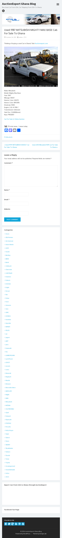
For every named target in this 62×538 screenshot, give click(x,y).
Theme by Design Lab (39, 533)
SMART (8, 445)
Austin (8, 251)
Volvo (7, 473)
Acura (7, 234)
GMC (7, 312)
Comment (8, 163)
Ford (7, 302)
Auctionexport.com (41, 43)
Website (7, 209)
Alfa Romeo (9, 237)
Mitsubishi (9, 137)
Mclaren (8, 384)
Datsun (8, 280)
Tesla (7, 459)
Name (7, 190)
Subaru (8, 452)
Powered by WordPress (23, 533)
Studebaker (9, 448)
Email (6, 199)
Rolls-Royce (9, 430)
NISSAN (8, 405)
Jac (6, 334)
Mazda (8, 380)
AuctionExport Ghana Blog (19, 4)
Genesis (8, 305)
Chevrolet (9, 269)
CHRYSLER (9, 273)
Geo (7, 309)
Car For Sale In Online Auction (14, 119)
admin (20, 37)
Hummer (8, 319)
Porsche (8, 427)
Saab (7, 434)
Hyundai (8, 323)
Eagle (7, 287)
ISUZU (7, 330)
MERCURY (9, 391)
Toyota (8, 462)
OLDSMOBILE (10, 409)
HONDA (8, 316)
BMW (7, 259)
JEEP (7, 341)
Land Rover (9, 359)
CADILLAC (9, 266)
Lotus (7, 369)
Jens (7, 344)
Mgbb (7, 394)
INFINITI (8, 327)
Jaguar (8, 337)
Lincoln (8, 366)
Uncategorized (10, 466)
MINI (7, 398)
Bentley (8, 255)
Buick (7, 262)
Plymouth (8, 419)
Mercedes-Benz (11, 387)
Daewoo (8, 277)
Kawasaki (8, 348)
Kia (7, 352)
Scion (7, 441)
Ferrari (8, 291)
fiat (7, 294)
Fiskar (7, 298)
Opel (7, 412)
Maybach (8, 377)
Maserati (8, 373)
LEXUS (8, 362)
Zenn (7, 477)
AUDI (7, 248)
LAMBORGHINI (10, 355)
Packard (8, 416)
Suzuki (8, 455)
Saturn (8, 437)
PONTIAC (8, 423)
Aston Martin (10, 244)
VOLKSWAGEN (10, 470)
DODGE (8, 284)
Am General (9, 241)
